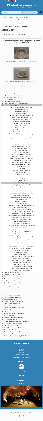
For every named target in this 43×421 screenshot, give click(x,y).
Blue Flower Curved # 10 (21, 113)
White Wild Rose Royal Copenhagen (21, 170)
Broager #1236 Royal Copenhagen (21, 123)
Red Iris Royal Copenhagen (21, 227)
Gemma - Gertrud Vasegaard (22, 150)
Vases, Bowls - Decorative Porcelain (13, 291)
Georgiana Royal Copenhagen (21, 152)
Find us (21, 375)
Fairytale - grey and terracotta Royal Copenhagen (21, 138)
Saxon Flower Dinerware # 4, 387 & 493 (21, 231)
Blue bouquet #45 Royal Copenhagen (21, 117)
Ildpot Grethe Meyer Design (21, 174)
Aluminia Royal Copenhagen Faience (13, 278)
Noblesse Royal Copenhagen (21, 207)
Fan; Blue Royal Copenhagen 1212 (21, 262)
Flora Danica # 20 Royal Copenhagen (21, 144)
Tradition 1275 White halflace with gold (21, 250)
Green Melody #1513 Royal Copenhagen (21, 156)
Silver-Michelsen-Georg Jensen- (12, 289)
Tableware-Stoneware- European (12, 285)
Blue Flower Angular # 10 (21, 111)
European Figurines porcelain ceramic (13, 301)
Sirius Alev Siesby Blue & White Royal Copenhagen (21, 236)
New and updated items (10, 99)
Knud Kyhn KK (7, 309)
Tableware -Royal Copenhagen (18, 17)
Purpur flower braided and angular (21, 221)
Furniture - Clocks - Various (10, 293)
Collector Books (8, 305)
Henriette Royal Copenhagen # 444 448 (21, 162)
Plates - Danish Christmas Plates (12, 295)
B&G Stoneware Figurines (10, 319)
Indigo (21, 176)
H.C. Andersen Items (9, 315)
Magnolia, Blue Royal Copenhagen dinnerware (21, 193)
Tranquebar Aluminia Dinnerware (21, 254)
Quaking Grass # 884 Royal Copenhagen (21, 164)
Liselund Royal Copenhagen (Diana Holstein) (21, 185)
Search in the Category (27, 12)
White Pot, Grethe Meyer (21, 172)
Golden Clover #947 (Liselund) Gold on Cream (21, 187)
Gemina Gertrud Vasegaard (21, 148)
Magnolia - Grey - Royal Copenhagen (21, 189)
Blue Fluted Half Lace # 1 (21, 201)
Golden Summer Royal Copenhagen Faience (21, 154)
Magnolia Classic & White (21, 191)
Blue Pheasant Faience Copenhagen (21, 119)
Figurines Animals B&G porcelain (12, 101)
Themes (6, 311)
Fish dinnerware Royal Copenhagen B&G (21, 142)
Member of (21, 361)
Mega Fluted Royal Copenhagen (21, 195)
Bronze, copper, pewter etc (10, 299)
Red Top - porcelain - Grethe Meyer (21, 229)
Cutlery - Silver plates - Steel (11, 325)
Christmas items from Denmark (11, 329)
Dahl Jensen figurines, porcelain (12, 97)
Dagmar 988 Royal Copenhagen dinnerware (21, 127)
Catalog (5, 17)
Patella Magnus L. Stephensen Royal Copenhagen (21, 215)
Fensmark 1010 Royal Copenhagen (21, 140)
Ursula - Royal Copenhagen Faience (21, 258)
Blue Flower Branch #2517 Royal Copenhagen (21, 115)
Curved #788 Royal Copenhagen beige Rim (21, 244)
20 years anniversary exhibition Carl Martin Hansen (16, 321)
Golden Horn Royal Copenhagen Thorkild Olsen (21, 158)
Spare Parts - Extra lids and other (21, 223)
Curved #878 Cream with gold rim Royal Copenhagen (21, 246)
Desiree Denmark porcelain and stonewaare (15, 283)
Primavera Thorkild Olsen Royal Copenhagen (21, 217)
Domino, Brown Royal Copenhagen (21, 129)
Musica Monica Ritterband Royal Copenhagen (21, 197)
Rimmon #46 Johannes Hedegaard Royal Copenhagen (21, 225)
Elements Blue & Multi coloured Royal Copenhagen (21, 134)
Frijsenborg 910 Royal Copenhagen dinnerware (21, 146)
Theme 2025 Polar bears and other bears (14, 332)
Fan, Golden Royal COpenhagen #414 (21, 260)
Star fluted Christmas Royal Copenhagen (21, 240)
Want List (6, 91)
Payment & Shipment (21, 378)
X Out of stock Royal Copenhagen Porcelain (21, 266)
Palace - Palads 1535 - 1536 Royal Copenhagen (21, 211)
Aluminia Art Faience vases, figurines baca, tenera (16, 103)
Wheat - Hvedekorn (21, 166)
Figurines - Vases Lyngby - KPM (11, 272)
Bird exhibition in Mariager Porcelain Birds (14, 317)
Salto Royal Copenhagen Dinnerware (22, 233)
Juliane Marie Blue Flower (21, 178)
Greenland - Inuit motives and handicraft (14, 307)
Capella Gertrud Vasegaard (21, 125)
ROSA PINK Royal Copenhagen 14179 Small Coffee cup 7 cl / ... (21, 81)
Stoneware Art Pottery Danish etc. (12, 93)
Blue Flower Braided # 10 (21, 109)
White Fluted (21, 168)
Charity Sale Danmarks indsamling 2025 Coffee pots (17, 336)
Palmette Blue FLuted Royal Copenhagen (21, 213)
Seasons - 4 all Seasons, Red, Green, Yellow (21, 268)
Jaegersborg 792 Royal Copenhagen (21, 180)
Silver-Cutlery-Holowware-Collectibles (13, 327)
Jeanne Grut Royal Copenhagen (12, 303)
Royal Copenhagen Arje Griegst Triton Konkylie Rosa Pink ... (21, 61)
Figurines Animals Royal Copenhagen (13, 95)
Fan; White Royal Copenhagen (21, 264)
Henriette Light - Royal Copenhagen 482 (21, 242)
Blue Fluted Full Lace (21, 203)
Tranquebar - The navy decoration (21, 252)
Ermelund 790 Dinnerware (21, 136)
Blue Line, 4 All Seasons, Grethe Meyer (21, 121)
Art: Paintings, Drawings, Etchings (12, 297)
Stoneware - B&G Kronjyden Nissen (12, 276)
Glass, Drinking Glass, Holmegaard (12, 287)
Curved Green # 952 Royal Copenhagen (21, 248)
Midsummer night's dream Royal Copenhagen (21, 238)
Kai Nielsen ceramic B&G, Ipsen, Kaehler (14, 313)
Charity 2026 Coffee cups (10, 334)
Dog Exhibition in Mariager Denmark (13, 323)
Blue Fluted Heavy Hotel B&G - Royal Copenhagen (21, 205)
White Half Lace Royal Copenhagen (21, 270)
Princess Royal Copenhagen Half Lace (21, 219)
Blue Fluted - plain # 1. (21, 199)
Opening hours (21, 380)
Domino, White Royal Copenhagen (21, 131)
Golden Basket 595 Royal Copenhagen (21, 160)
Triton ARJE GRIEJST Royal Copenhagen (21, 183)
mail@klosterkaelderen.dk (23, 357)
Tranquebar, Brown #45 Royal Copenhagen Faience (21, 256)
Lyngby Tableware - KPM (10, 280)
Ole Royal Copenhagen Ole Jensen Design (21, 209)
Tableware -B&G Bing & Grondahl (12, 274)
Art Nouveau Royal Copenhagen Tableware (21, 107)
